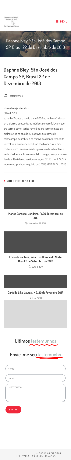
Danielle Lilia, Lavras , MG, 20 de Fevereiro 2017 (35, 292)
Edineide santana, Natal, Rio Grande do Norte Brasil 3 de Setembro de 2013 (35, 259)
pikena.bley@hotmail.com (17, 108)
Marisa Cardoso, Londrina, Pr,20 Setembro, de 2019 (35, 216)
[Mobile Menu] (62, 21)
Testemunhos (16, 95)
